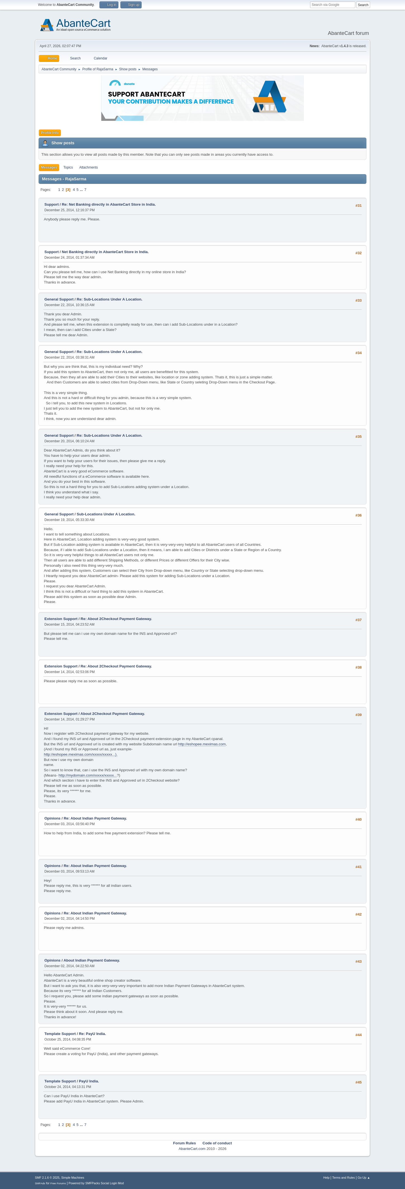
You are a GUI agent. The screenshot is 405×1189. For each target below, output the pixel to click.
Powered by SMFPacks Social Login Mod (96, 1183)
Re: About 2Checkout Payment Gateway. (116, 619)
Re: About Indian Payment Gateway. (95, 818)
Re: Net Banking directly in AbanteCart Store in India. (109, 204)
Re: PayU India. (92, 1034)
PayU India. (89, 1081)
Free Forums (58, 1183)
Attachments (88, 167)
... (82, 190)
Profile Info (50, 133)
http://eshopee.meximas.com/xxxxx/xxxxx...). (81, 754)
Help (326, 1177)
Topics (68, 167)
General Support (58, 299)
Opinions (52, 818)
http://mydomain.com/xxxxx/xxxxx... (88, 775)
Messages (49, 167)
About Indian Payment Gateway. (91, 960)
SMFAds (40, 1183)
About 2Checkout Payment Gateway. (112, 714)
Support (51, 204)
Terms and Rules (343, 1177)
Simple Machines (72, 1177)
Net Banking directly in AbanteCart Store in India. (105, 252)
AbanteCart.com (191, 1149)
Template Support (60, 1034)
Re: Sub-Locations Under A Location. (109, 299)
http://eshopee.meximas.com (202, 744)
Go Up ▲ (364, 1177)
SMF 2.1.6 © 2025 (47, 1177)
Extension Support (60, 619)
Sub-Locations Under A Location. (106, 514)
